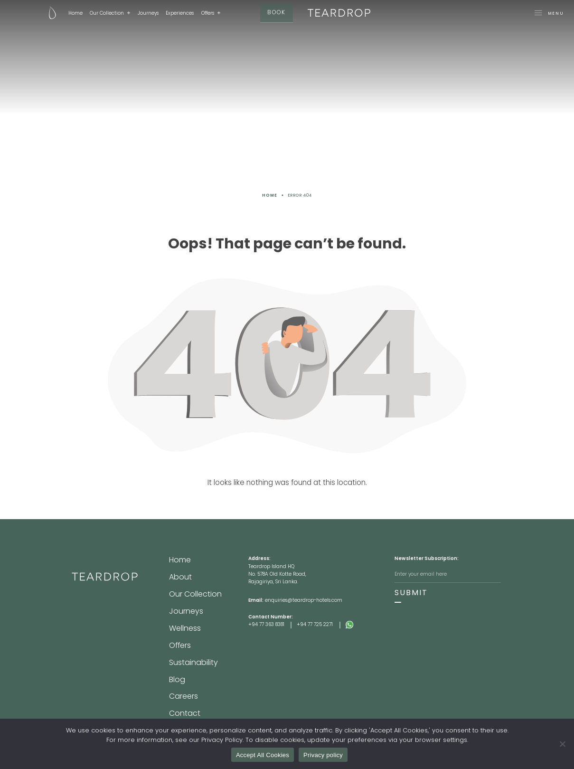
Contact (178, 642)
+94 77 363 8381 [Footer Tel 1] (266, 624)
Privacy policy (323, 755)
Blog (174, 624)
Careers (178, 633)
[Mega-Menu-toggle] (495, 13)
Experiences (162, 13)
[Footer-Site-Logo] (120, 600)
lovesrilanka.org (339, 702)
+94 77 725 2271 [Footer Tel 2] (315, 624)
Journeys (130, 13)
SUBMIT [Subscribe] (405, 591)
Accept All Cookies (262, 755)
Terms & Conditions (285, 702)
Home (57, 13)
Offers (190, 13)
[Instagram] (286, 717)
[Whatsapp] (370, 624)
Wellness (179, 596)
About (176, 568)
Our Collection (89, 13)
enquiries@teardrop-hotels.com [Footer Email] (303, 600)
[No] (562, 744)
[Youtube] (310, 717)
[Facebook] (264, 717)
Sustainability (185, 614)
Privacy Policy (232, 702)
